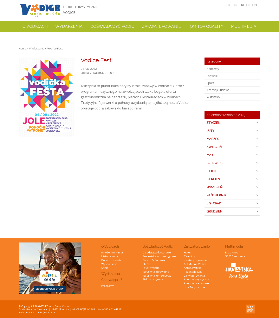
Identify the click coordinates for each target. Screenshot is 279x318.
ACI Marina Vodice (195, 264)
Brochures (231, 252)
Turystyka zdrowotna (156, 272)
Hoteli (187, 252)
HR (228, 5)
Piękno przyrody (153, 279)
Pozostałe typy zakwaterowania (194, 273)
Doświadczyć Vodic (158, 246)
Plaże (146, 264)
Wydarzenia (69, 26)
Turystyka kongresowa (157, 275)
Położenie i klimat (112, 252)
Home (22, 48)
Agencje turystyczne (196, 279)
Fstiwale (212, 76)
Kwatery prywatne (195, 260)
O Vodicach (110, 246)
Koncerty (213, 69)
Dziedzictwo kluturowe (157, 252)
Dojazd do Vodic (111, 260)
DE (243, 5)
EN (235, 5)
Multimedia (234, 246)
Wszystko (213, 97)
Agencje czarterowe (196, 283)
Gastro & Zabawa (154, 260)
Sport (210, 83)
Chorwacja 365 (112, 280)
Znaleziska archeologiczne (159, 256)
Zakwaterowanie (197, 246)
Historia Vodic (109, 256)
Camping (189, 256)
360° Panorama (235, 256)
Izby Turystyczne (194, 287)
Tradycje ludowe (218, 90)
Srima (105, 268)
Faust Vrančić (151, 268)
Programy (107, 286)
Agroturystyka (193, 268)
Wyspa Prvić (109, 264)
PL (256, 5)
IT (249, 5)
